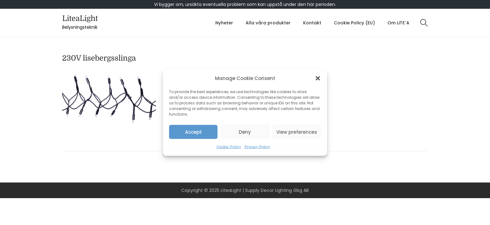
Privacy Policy (257, 147)
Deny (245, 131)
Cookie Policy (229, 147)
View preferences (296, 131)
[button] (318, 78)
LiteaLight (80, 18)
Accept (193, 131)
